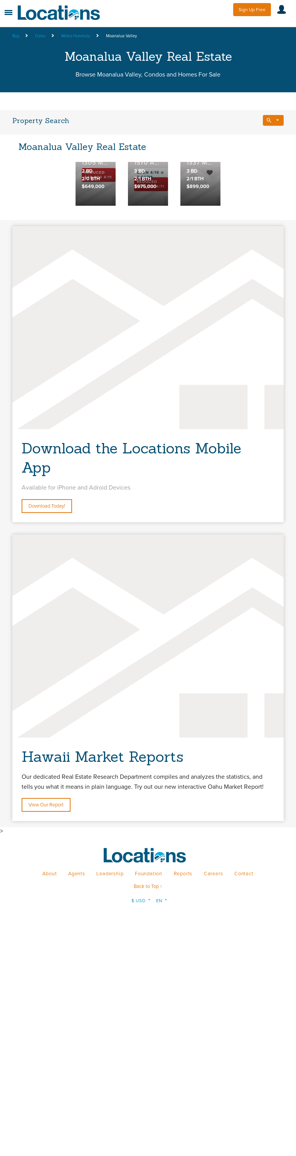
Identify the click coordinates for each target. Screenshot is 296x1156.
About (49, 874)
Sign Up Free (252, 9)
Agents (76, 874)
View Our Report (46, 805)
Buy (15, 35)
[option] (96, 184)
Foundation (148, 874)
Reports (183, 874)
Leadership (109, 874)
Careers (213, 874)
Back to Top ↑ (148, 886)
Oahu (40, 35)
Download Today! (47, 506)
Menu (8, 12)
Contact (244, 874)
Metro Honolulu (75, 35)
